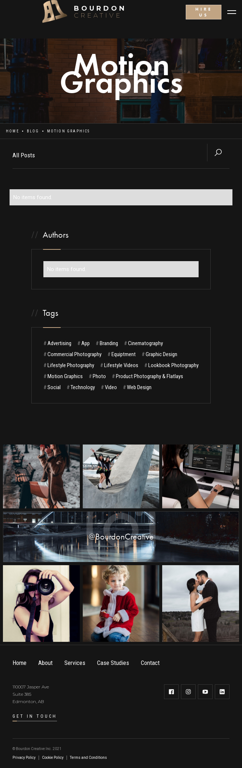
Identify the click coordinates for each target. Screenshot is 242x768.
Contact (150, 662)
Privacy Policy (24, 758)
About (45, 662)
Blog (33, 131)
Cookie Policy (53, 758)
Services (74, 662)
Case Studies (113, 662)
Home (12, 131)
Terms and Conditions (88, 758)
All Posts (24, 155)
